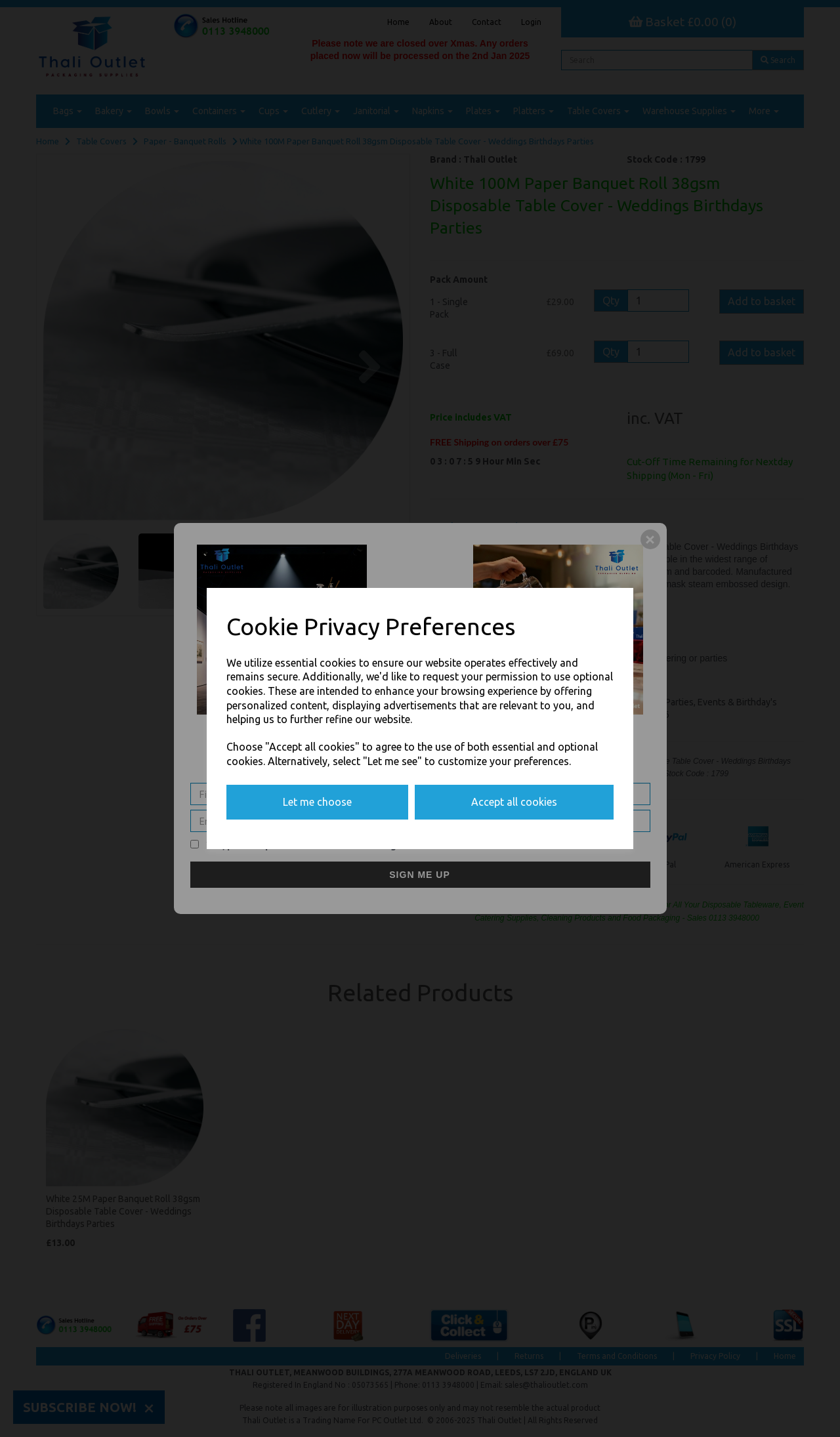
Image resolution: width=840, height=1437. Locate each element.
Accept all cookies (514, 802)
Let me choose (317, 802)
